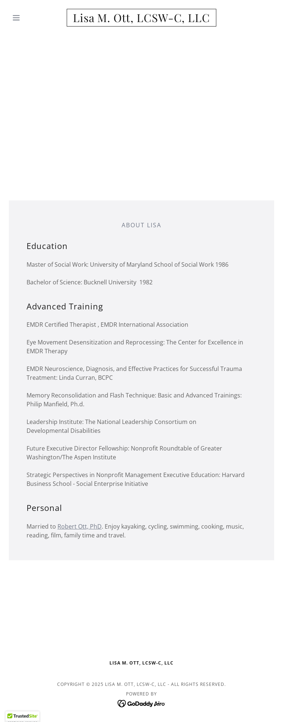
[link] (141, 20)
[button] (29, 17)
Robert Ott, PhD (79, 526)
